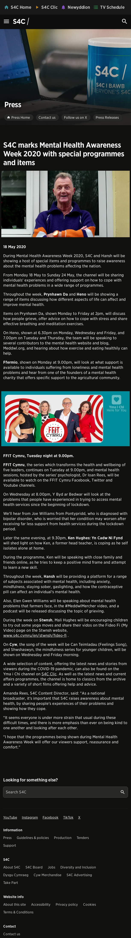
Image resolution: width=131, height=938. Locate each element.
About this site (14, 904)
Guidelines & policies (33, 838)
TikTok (68, 817)
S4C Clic (49, 674)
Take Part (10, 883)
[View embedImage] (65, 203)
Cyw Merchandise (47, 875)
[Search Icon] (124, 21)
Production (62, 838)
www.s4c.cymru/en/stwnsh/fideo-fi (35, 635)
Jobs (51, 867)
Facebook (50, 817)
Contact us (11, 934)
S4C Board (34, 867)
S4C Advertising (79, 875)
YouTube (10, 817)
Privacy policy (67, 904)
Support (9, 845)
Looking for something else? (30, 779)
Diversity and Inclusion (78, 867)
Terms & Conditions (18, 912)
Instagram (30, 817)
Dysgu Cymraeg (15, 875)
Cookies (89, 904)
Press (7, 838)
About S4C (11, 867)
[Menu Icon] (6, 21)
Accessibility (41, 904)
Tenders (83, 838)
